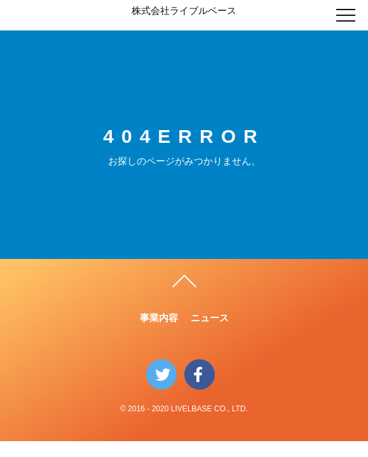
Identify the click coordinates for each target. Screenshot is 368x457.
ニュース (210, 317)
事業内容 (159, 317)
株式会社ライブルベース (184, 10)
